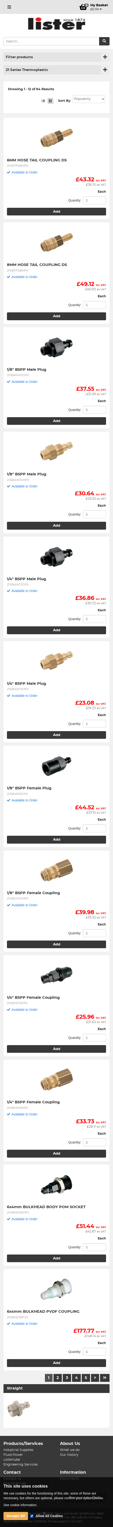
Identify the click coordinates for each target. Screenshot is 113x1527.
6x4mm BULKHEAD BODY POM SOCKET (46, 1207)
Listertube (11, 1459)
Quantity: (74, 200)
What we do (70, 1450)
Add (56, 211)
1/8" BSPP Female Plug (29, 788)
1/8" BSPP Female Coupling (33, 893)
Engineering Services (20, 1464)
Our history (69, 1455)
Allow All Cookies (49, 1516)
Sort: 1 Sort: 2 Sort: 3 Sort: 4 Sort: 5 (89, 99)
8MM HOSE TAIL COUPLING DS (37, 265)
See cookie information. (20, 1505)
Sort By (64, 100)
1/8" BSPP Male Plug (26, 369)
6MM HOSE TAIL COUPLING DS (37, 160)
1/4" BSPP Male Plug (26, 579)
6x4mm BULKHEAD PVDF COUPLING (43, 1311)
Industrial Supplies (18, 1450)
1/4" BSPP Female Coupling (33, 997)
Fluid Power (13, 1455)
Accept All (15, 1516)
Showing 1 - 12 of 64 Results (31, 89)
